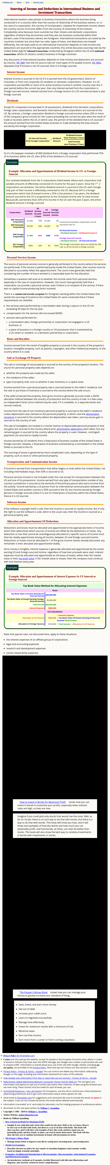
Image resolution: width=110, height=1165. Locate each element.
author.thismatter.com (28, 1115)
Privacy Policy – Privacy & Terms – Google (23, 1071)
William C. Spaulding (49, 1108)
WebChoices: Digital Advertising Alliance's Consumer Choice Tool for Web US (39, 1081)
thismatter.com (24, 1097)
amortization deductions (70, 429)
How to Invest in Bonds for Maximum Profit (43, 802)
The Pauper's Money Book (34, 992)
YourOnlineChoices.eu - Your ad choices (22, 1091)
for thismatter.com (19, 1055)
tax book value (26, 558)
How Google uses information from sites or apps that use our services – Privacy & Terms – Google (50, 1078)
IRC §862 (96, 62)
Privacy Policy (39, 1067)
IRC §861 (21, 62)
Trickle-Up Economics (15, 1145)
